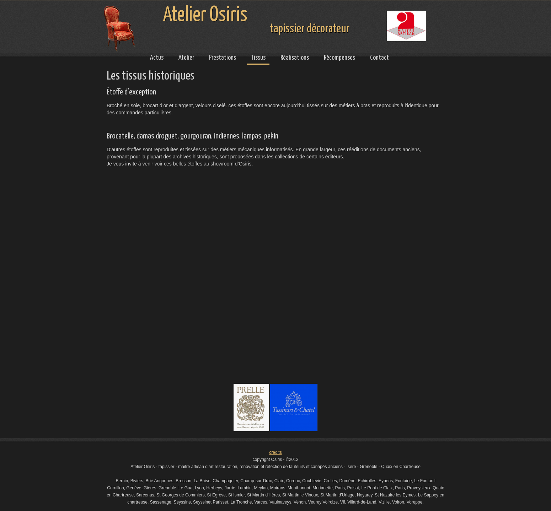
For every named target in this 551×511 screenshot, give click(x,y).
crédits (275, 452)
